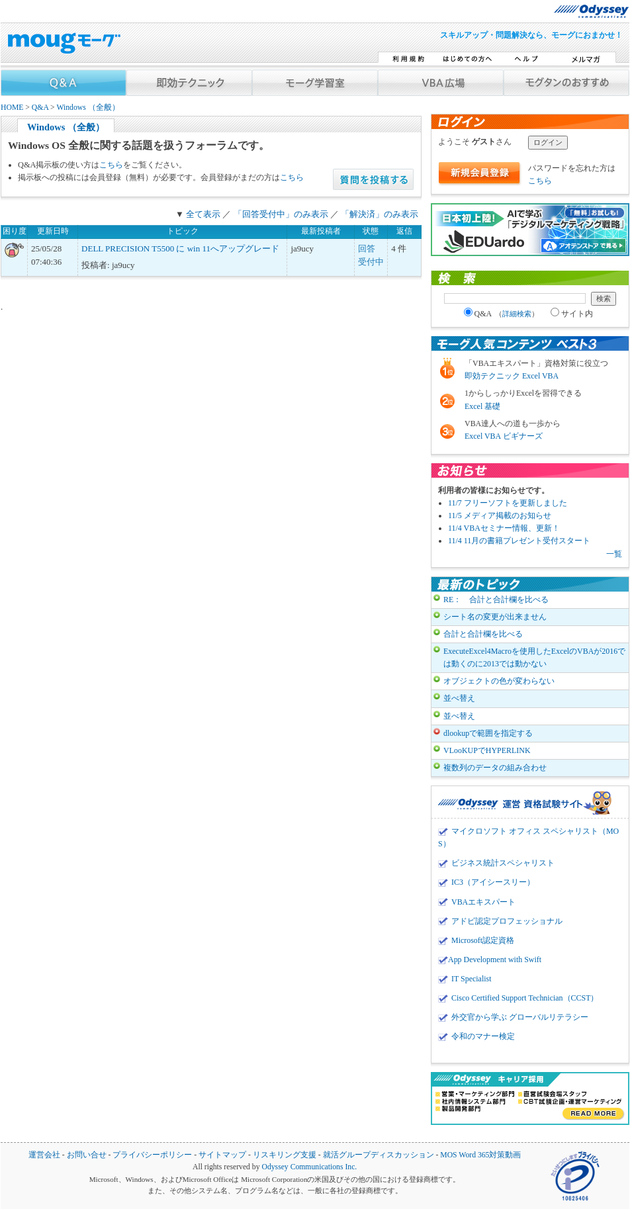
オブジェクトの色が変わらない (499, 681)
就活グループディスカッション (378, 1155)
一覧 (614, 554)
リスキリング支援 (284, 1155)
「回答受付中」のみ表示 (281, 214)
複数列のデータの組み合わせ (495, 767)
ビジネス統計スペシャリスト (503, 863)
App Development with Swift (494, 959)
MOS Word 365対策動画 (480, 1155)
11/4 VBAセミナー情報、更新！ (504, 528)
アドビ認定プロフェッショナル (506, 921)
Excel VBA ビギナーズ (504, 436)
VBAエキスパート (483, 902)
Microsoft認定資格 (482, 940)
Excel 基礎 (482, 406)
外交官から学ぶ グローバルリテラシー (519, 1017)
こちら (111, 164)
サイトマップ (222, 1155)
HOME (12, 107)
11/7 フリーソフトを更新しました (507, 503)
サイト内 (572, 313)
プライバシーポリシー (152, 1155)
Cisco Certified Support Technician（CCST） (524, 998)
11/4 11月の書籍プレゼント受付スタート (519, 540)
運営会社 (44, 1155)
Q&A (40, 107)
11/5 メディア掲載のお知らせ (499, 515)
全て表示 (203, 214)
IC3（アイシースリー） (493, 882)
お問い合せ (87, 1155)
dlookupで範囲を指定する (488, 733)
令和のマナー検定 (483, 1036)
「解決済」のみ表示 (379, 214)
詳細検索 (516, 314)
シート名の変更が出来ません (495, 616)
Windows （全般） (87, 107)
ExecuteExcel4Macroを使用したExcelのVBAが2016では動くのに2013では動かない (534, 657)
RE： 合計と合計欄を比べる (496, 599)
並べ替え (459, 698)
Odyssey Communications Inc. (309, 1167)
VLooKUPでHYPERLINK (487, 750)
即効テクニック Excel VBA (512, 376)
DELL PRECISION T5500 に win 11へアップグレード (180, 248)
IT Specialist (471, 978)
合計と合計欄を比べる (483, 634)
